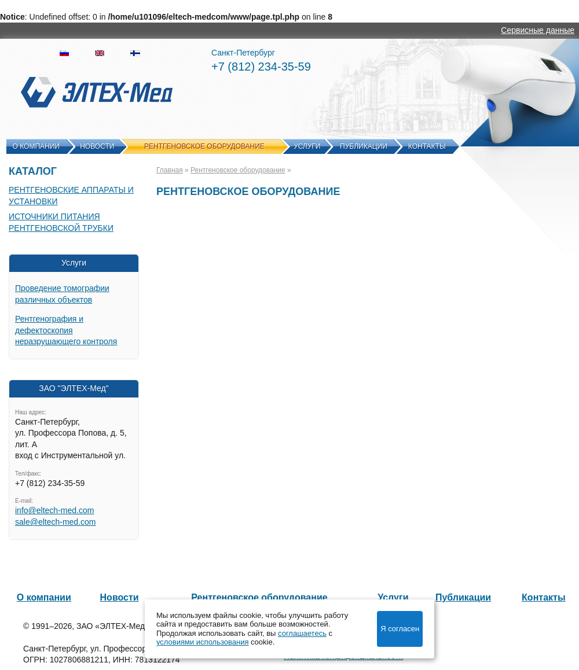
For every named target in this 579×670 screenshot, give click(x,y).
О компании (36, 146)
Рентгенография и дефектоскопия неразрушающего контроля (66, 330)
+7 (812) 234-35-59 (261, 66)
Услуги (307, 146)
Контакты (427, 146)
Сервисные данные (537, 30)
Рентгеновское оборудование (204, 146)
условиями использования (202, 642)
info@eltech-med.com (54, 510)
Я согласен (399, 628)
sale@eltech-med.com (55, 522)
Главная (169, 170)
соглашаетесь (302, 633)
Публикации (363, 146)
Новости (97, 146)
